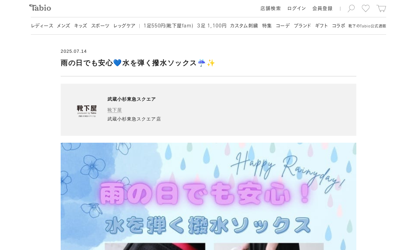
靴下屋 (114, 109)
